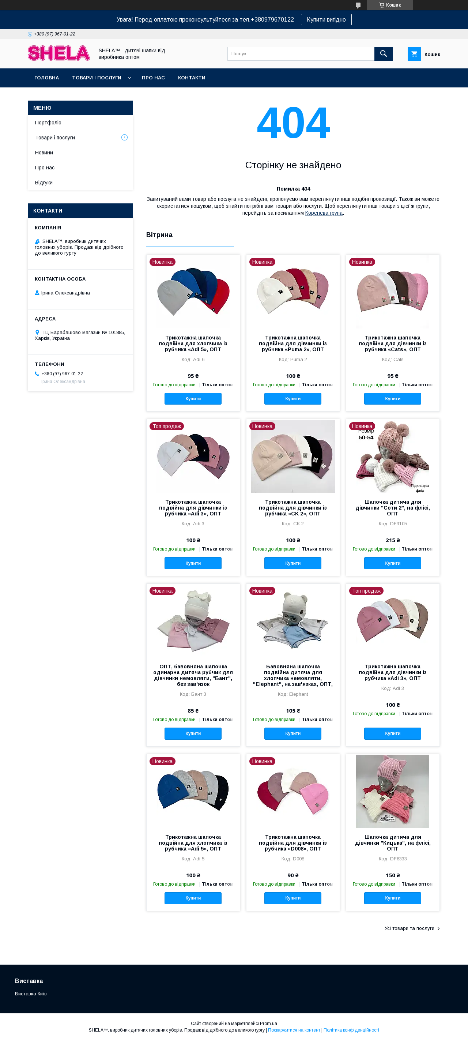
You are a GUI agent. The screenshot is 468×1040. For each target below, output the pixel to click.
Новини (44, 152)
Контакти (191, 77)
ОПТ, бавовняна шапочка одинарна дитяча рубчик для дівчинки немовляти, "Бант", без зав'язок (193, 675)
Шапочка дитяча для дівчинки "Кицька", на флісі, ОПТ (393, 843)
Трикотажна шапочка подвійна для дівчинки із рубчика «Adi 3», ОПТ (193, 508)
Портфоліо (48, 122)
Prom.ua (268, 1023)
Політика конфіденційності (351, 1030)
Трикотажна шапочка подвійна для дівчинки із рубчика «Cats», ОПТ (393, 343)
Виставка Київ (31, 993)
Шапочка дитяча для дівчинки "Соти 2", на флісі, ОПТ (392, 508)
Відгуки (44, 182)
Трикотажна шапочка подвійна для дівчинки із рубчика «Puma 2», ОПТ (293, 343)
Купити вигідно (326, 19)
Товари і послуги (96, 77)
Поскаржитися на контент (294, 1030)
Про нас (153, 77)
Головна (46, 77)
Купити (193, 398)
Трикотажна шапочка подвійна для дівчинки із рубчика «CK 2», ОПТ (293, 508)
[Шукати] (383, 54)
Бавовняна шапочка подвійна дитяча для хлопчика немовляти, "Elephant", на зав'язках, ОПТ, (293, 675)
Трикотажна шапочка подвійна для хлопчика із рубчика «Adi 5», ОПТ (193, 343)
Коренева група (324, 213)
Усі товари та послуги (409, 928)
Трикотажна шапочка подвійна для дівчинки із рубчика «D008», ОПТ (293, 843)
